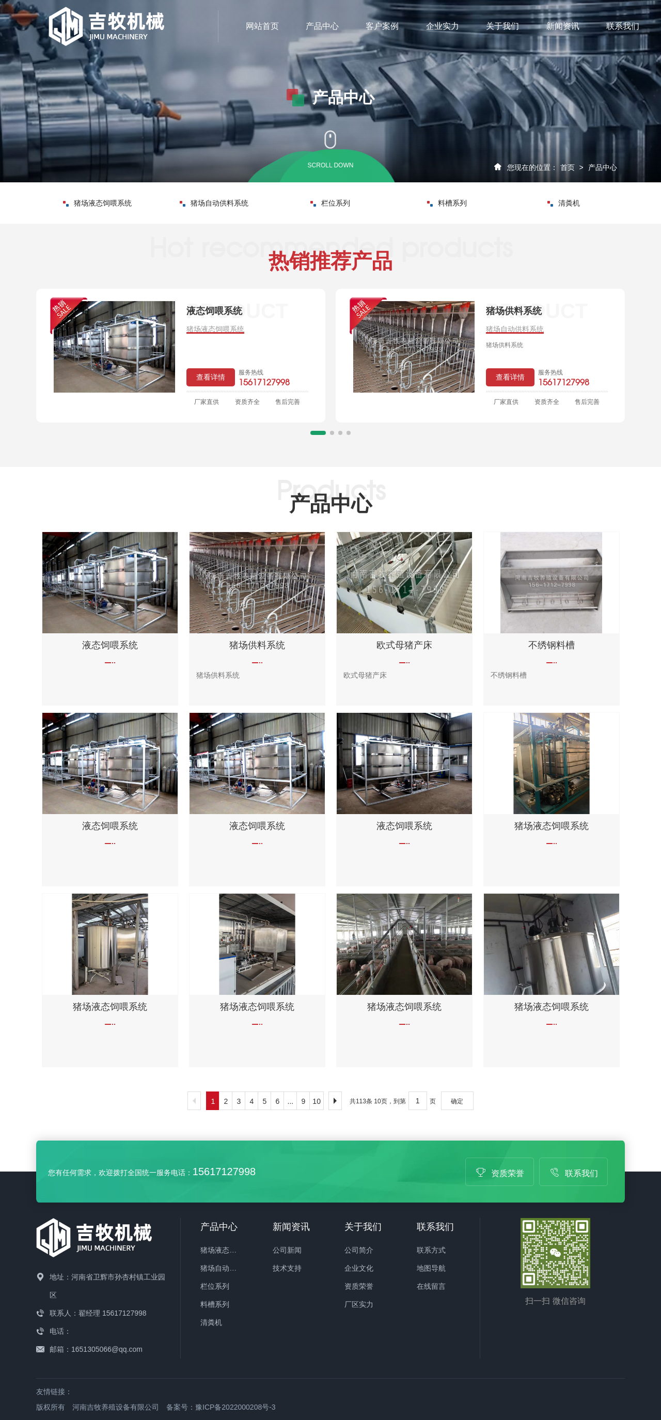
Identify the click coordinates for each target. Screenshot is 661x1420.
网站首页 (262, 26)
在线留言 (431, 1286)
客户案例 (382, 26)
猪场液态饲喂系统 (97, 203)
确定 (457, 1101)
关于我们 (502, 26)
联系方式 (431, 1250)
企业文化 (358, 1268)
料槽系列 (447, 203)
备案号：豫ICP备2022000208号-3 (221, 1407)
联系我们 (622, 26)
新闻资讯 (562, 26)
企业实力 (442, 26)
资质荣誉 (500, 1173)
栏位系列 (330, 203)
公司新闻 (287, 1250)
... (291, 1101)
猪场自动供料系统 (214, 203)
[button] (318, 433)
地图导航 (431, 1268)
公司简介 (358, 1250)
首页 (567, 167)
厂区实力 (358, 1304)
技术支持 (287, 1268)
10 (316, 1101)
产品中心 (322, 26)
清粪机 (563, 203)
